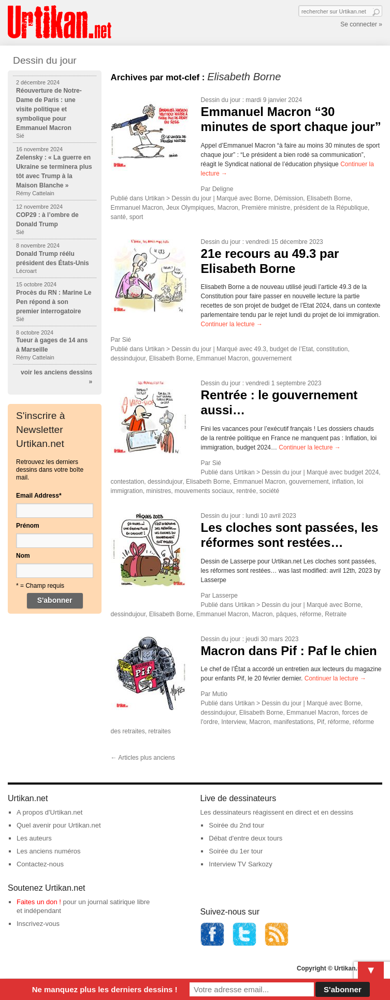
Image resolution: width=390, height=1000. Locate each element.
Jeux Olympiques (190, 207)
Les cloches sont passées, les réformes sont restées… (290, 534)
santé (118, 217)
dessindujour (128, 358)
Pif (320, 722)
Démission (288, 198)
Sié (126, 339)
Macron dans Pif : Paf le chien (289, 651)
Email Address (39, 495)
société (269, 491)
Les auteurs (34, 838)
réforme (310, 614)
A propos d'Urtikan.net (50, 812)
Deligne (223, 189)
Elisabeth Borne (329, 198)
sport (136, 217)
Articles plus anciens (143, 757)
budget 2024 (361, 472)
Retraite (335, 614)
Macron (228, 207)
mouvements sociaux (204, 491)
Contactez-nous (40, 864)
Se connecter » (361, 24)
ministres (158, 491)
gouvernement (272, 358)
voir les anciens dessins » (56, 377)
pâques (286, 614)
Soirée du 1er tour (236, 851)
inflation (342, 481)
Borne (262, 198)
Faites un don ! (39, 902)
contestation (128, 481)
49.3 (260, 349)
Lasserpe (225, 595)
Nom (23, 555)
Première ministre (265, 207)
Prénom (27, 525)
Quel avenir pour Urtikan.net (59, 825)
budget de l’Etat (291, 349)
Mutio (219, 694)
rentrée (246, 491)
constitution (332, 349)
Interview (233, 722)
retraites (159, 731)
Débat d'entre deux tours (245, 838)
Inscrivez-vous (38, 923)
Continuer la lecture (232, 324)
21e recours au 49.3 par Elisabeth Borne (270, 261)
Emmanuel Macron (137, 207)
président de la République (331, 207)
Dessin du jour (221, 100)
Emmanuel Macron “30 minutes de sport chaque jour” (291, 119)
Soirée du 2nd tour (236, 825)
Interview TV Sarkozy (240, 864)
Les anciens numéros (49, 851)
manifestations (293, 722)
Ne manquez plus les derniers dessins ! (105, 989)
